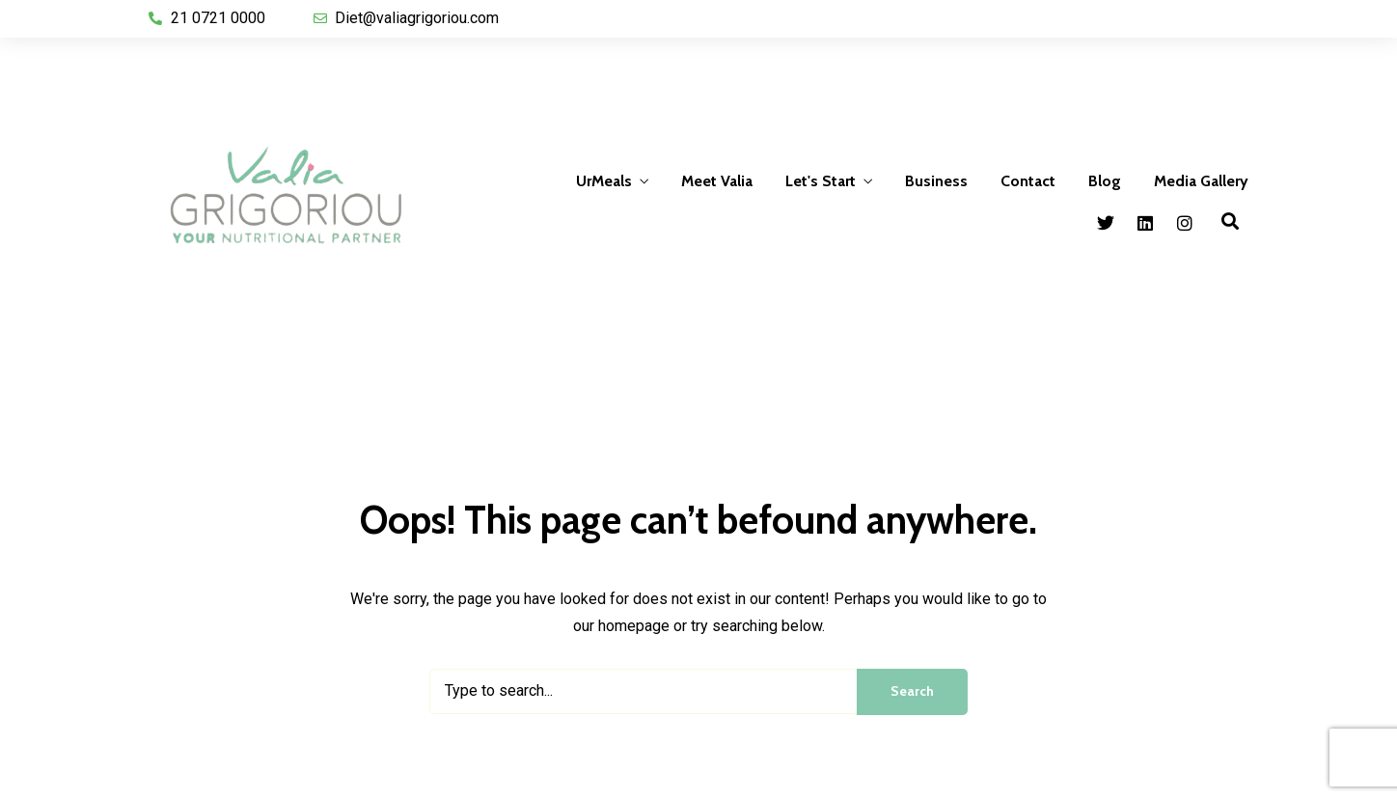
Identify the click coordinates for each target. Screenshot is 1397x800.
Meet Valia (717, 181)
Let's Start (820, 181)
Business (936, 181)
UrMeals (604, 181)
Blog (1104, 181)
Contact (1027, 181)
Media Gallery (1201, 181)
